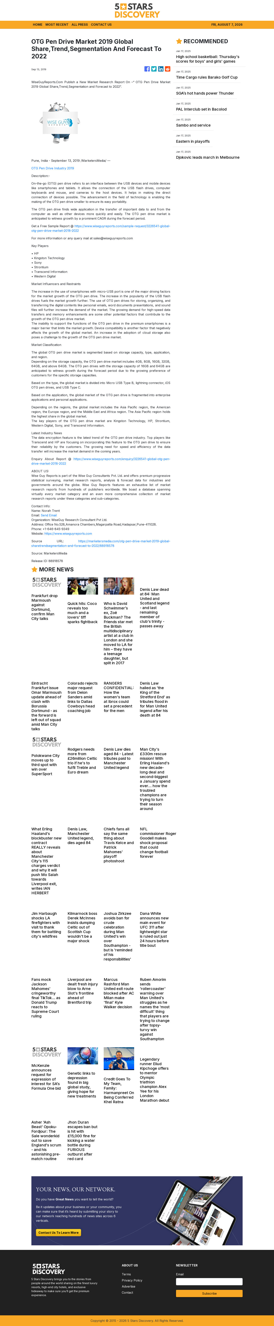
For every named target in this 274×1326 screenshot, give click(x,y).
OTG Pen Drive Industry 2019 (52, 168)
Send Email (49, 515)
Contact (127, 1292)
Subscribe (209, 1293)
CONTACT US (101, 24)
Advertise (128, 1286)
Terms (126, 1274)
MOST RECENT (56, 24)
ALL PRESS (80, 24)
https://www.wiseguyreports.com (68, 533)
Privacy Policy (132, 1280)
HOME (37, 24)
